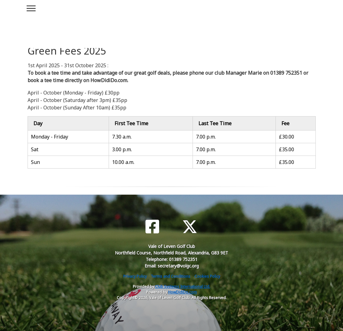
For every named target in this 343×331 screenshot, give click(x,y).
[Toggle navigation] (31, 7)
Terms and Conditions (170, 276)
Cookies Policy (207, 276)
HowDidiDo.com (182, 292)
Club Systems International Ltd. (182, 286)
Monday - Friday (49, 136)
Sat (34, 149)
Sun (35, 162)
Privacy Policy (135, 276)
